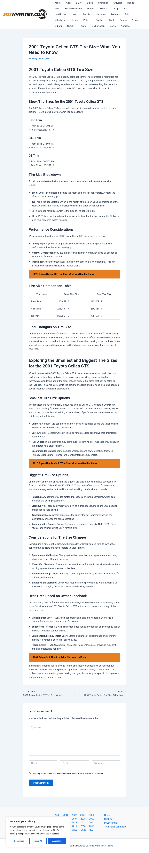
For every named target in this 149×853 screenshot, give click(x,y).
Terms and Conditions (115, 826)
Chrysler (113, 2)
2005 (92, 814)
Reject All (38, 841)
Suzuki (113, 20)
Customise (19, 841)
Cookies (108, 818)
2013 (74, 822)
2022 (71, 830)
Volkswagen (60, 26)
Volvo (74, 26)
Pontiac (58, 20)
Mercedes (71, 14)
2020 (89, 826)
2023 (78, 830)
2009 (82, 818)
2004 (85, 814)
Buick (87, 2)
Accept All (57, 841)
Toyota (125, 20)
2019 (82, 826)
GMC (136, 2)
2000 (55, 814)
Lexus (137, 8)
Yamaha (86, 26)
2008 (74, 818)
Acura (57, 2)
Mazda (57, 14)
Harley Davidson (62, 8)
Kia (111, 8)
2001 (62, 814)
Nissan (121, 14)
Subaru (102, 20)
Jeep (102, 8)
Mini (96, 14)
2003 (77, 814)
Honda (79, 8)
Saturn (80, 20)
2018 (74, 826)
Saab (69, 20)
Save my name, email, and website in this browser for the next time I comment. (68, 774)
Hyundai (91, 8)
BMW (77, 2)
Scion (91, 20)
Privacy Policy (111, 822)
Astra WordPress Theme (100, 845)
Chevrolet (99, 2)
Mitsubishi (108, 14)
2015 (89, 822)
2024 (86, 830)
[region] (38, 832)
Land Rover (124, 8)
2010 (89, 818)
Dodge (125, 2)
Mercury (85, 14)
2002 (70, 814)
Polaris (133, 14)
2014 (82, 822)
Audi (67, 2)
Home (107, 814)
